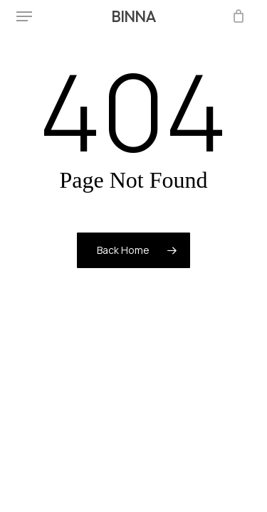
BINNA (133, 16)
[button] (24, 16)
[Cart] (235, 16)
